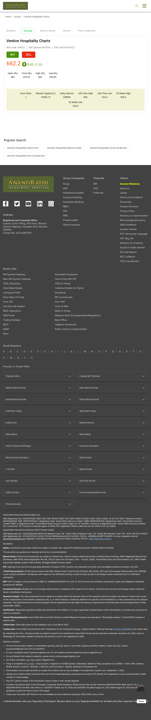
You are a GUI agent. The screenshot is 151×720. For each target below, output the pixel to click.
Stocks (17, 16)
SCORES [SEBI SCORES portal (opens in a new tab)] (31, 663)
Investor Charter (128, 229)
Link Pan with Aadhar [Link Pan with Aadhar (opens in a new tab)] (14, 306)
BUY (12, 54)
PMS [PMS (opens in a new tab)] (65, 215)
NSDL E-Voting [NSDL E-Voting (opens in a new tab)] (62, 310)
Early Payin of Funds (13, 297)
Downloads (126, 202)
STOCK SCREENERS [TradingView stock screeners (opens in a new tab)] (123, 629)
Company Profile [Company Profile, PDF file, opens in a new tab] (11, 292)
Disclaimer (60, 292)
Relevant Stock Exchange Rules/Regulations (78, 315)
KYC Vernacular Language (133, 233)
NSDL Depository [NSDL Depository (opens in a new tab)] (12, 310)
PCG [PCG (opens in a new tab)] (95, 188)
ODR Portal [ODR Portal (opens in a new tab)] (8, 315)
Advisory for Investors (131, 243)
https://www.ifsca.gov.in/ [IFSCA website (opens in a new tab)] (100, 539)
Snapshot (11, 30)
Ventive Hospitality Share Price (22, 147)
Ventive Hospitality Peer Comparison (26, 155)
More (5, 333)
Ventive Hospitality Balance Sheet (64, 147)
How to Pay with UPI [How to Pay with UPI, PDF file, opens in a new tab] (65, 279)
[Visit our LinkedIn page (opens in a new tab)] (39, 203)
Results (67, 30)
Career (123, 192)
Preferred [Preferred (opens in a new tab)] (98, 192)
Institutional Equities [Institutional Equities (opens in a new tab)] (73, 192)
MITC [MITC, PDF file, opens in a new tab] (6, 324)
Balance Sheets (47, 30)
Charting (27, 31)
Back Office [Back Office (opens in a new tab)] (61, 320)
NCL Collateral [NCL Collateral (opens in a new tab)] (127, 256)
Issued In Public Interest (132, 247)
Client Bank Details (13, 288)
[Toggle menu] (144, 6)
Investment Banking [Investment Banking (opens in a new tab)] (73, 202)
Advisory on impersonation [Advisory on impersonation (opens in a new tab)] (134, 215)
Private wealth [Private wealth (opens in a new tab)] (70, 220)
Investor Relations (130, 183)
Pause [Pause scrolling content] (141, 701)
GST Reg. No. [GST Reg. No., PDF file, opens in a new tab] (127, 238)
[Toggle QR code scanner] (141, 688)
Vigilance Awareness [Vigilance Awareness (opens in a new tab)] (66, 324)
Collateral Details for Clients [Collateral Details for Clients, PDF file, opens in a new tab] (69, 288)
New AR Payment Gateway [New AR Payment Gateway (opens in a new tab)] (17, 279)
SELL (29, 54)
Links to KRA (61, 306)
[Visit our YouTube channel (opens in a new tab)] (28, 203)
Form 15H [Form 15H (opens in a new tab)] (60, 301)
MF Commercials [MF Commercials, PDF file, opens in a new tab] (64, 297)
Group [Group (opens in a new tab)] (66, 183)
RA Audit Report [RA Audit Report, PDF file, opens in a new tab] (128, 252)
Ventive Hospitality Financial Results (108, 147)
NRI (95, 183)
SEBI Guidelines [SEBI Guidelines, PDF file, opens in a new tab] (128, 224)
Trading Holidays (11, 320)
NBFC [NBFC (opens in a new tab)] (66, 206)
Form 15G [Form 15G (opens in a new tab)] (8, 301)
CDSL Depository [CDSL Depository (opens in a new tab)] (12, 283)
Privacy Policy (127, 211)
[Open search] (137, 6)
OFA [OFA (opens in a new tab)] (65, 211)
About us (124, 188)
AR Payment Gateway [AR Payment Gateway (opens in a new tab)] (14, 274)
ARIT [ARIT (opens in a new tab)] (65, 188)
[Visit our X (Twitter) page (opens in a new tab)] (17, 203)
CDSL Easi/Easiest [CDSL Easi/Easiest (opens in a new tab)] (129, 261)
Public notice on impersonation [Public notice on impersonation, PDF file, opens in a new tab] (71, 329)
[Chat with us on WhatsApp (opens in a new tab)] (51, 203)
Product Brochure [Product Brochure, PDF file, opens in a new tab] (129, 206)
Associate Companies (66, 274)
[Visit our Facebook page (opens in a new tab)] (5, 203)
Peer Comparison (87, 30)
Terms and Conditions (131, 197)
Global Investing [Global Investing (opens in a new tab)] (71, 224)
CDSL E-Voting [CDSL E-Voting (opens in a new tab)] (62, 283)
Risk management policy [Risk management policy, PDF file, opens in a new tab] (132, 220)
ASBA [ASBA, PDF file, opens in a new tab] (6, 329)
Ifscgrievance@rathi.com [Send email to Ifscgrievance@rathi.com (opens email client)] (14, 539)
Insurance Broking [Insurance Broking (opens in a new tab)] (72, 197)
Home (8, 16)
